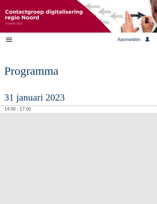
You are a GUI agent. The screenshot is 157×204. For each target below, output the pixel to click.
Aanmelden (128, 39)
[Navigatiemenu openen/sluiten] (9, 39)
